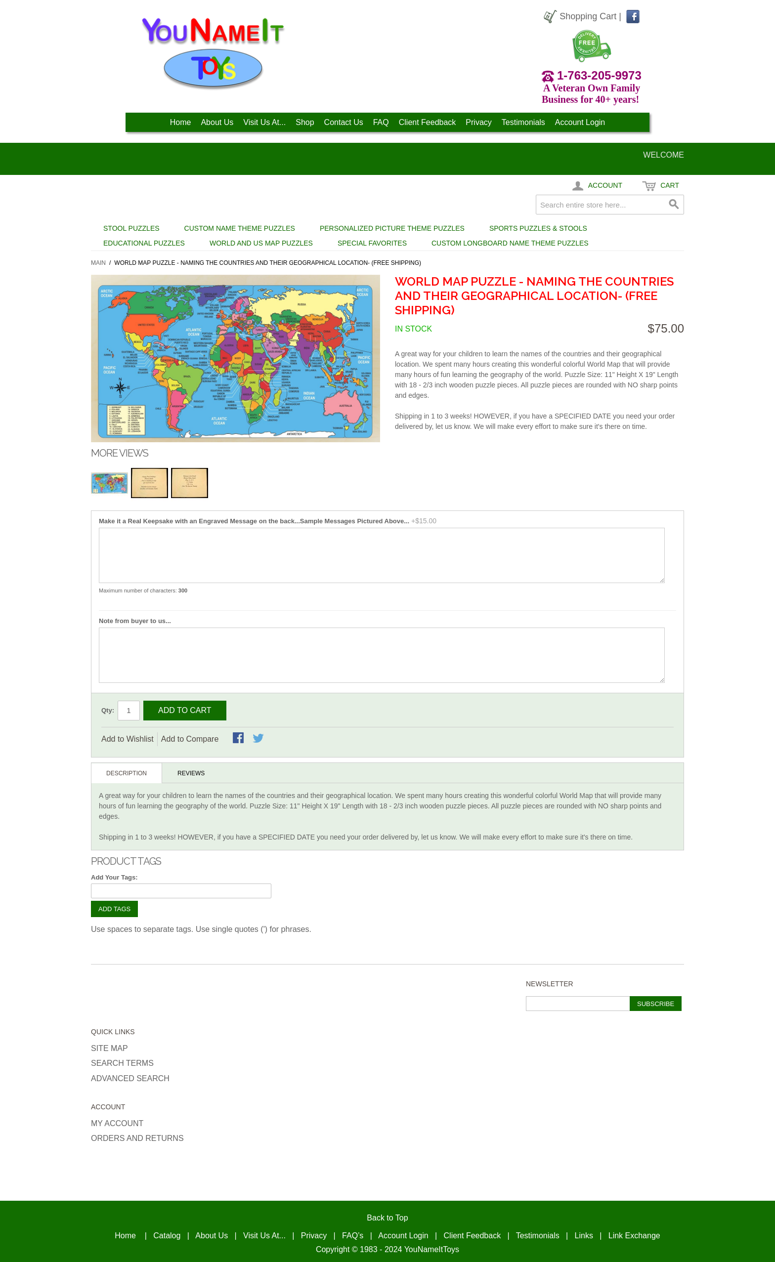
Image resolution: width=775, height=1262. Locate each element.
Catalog (166, 1235)
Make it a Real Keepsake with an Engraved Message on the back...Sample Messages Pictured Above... (254, 521)
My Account (117, 1123)
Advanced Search (130, 1078)
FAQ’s (352, 1235)
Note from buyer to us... (135, 621)
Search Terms (122, 1063)
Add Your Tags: (114, 877)
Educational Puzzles (144, 243)
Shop (305, 122)
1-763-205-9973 (599, 75)
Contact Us (343, 122)
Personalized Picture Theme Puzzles (392, 228)
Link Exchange (634, 1235)
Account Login (580, 122)
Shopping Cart (588, 16)
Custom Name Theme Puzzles (239, 228)
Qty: (107, 710)
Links (584, 1235)
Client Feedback (427, 122)
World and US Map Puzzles (261, 243)
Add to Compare (190, 739)
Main (98, 262)
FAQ (381, 122)
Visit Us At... (264, 122)
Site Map (109, 1048)
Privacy (478, 122)
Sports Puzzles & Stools (538, 228)
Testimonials (523, 122)
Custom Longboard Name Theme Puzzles (510, 243)
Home (180, 122)
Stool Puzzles (131, 228)
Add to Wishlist (127, 739)
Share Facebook (239, 738)
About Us (217, 122)
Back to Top (387, 1218)
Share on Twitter (259, 738)
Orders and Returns (137, 1138)
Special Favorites (372, 243)
